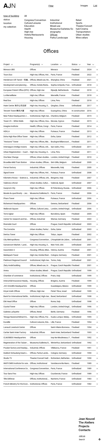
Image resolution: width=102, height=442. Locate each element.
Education (29, 25)
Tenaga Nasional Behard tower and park (16, 317)
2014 (89, 126)
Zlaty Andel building (11, 265)
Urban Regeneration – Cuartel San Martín (16, 152)
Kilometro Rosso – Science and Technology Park (16, 177)
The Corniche (9, 229)
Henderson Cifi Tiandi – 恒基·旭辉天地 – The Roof (16, 79)
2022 (89, 74)
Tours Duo (7, 74)
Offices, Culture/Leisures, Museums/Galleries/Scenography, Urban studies (40, 208)
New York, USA (57, 244)
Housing (28, 37)
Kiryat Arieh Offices (11, 291)
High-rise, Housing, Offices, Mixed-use (40, 105)
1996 (89, 306)
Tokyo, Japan (56, 234)
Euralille (6, 322)
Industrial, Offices (37, 167)
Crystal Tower (9, 306)
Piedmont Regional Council (15, 260)
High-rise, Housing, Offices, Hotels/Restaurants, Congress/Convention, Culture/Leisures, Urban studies (40, 152)
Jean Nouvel (87, 419)
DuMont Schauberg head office (16, 353)
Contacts (84, 430)
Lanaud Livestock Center (14, 327)
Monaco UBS (9, 69)
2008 (89, 172)
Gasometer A (9, 250)
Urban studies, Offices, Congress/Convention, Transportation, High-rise (40, 162)
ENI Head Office (10, 301)
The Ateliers (86, 422)
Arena (6, 270)
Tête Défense (8, 378)
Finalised (75, 69)
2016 (89, 110)
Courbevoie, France (59, 373)
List (95, 5)
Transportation (83, 31)
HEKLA (6, 131)
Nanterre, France (58, 378)
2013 (89, 131)
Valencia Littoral (10, 183)
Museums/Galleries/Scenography (61, 30)
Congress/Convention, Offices (40, 368)
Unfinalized (76, 85)
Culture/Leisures (32, 23)
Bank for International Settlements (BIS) (16, 296)
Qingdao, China (57, 105)
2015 (89, 116)
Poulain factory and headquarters (16, 347)
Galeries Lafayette (11, 311)
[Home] (9, 4)
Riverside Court (10, 224)
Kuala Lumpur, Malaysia (61, 317)
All (25, 15)
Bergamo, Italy (57, 177)
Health (27, 28)
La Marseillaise (9, 95)
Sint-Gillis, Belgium (59, 162)
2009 (89, 162)
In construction (78, 110)
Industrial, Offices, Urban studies (40, 177)
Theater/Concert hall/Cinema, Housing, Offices (40, 358)
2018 (89, 85)
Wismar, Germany (58, 219)
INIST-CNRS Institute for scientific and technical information (16, 363)
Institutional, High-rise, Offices (40, 116)
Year (90, 64)
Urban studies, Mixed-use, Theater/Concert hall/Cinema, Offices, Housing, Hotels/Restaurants (40, 270)
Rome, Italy (55, 301)
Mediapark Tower (10, 255)
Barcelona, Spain (58, 213)
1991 (89, 347)
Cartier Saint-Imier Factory (14, 332)
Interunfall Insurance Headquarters (16, 280)
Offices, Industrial (37, 219)
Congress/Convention (35, 20)
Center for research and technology (16, 219)
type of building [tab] (11, 15)
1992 (89, 337)
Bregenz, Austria (58, 280)
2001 (89, 239)
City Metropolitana (11, 239)
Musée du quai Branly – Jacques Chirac (16, 193)
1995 (89, 317)
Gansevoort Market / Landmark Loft (16, 244)
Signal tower (8, 172)
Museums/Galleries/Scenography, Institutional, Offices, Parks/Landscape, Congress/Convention (40, 193)
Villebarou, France (58, 347)
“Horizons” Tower (10, 141)
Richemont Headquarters (14, 203)
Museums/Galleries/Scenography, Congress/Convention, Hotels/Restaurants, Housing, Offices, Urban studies (40, 342)
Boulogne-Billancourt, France (61, 141)
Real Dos (7, 100)
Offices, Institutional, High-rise (40, 378)
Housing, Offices (37, 280)
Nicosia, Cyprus (57, 121)
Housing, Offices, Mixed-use (40, 250)
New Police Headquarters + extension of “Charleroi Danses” (16, 116)
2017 (89, 105)
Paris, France (56, 74)
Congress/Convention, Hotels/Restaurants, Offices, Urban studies (40, 239)
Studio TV (7, 358)
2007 (89, 177)
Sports (79, 23)
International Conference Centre (16, 368)
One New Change (10, 157)
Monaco (54, 69)
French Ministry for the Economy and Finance (16, 384)
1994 (89, 322)
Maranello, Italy (57, 167)
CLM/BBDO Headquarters (14, 337)
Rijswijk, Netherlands (60, 90)
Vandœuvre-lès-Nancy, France (61, 363)
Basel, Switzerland (59, 296)
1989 (89, 363)
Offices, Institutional (38, 363)
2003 (89, 219)
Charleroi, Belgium (58, 116)
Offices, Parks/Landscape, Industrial (40, 353)
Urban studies (83, 34)
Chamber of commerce (13, 275)
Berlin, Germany (57, 311)
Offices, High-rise (37, 90)
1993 (89, 332)
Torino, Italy (56, 260)
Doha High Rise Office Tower (15, 136)
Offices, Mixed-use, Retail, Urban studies (40, 79)
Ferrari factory (9, 167)
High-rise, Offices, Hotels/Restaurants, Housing (40, 172)
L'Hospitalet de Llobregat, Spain (61, 239)
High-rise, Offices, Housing (40, 121)
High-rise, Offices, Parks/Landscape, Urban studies (40, 317)
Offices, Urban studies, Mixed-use (40, 157)
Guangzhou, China (59, 110)
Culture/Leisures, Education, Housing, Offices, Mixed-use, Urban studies (40, 322)
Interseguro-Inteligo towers (15, 146)
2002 (89, 234)
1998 (89, 296)
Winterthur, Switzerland (61, 342)
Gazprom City (9, 188)
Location (56, 64)
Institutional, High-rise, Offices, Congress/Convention (40, 260)
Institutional (56, 23)
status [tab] (6, 19)
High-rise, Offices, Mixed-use (40, 141)
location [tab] (7, 23)
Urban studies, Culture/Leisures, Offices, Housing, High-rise (40, 183)
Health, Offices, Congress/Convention (40, 126)
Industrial (55, 20)
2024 (89, 69)
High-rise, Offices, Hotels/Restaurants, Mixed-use (40, 74)
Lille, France (56, 322)
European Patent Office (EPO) (16, 90)
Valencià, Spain (57, 183)
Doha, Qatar (56, 136)
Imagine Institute (10, 126)
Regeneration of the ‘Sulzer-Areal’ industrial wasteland (16, 342)
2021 (89, 79)
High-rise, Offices (37, 95)
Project (8, 64)
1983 (89, 378)
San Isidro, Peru (57, 146)
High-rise (28, 31)
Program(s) (36, 64)
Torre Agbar (8, 213)
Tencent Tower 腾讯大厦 (13, 110)
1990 (89, 353)
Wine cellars (82, 37)
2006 (89, 188)
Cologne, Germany (59, 255)
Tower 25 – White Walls (13, 121)
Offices (53, 34)
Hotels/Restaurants (34, 34)
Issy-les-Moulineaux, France (61, 337)
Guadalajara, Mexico (59, 286)
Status (76, 64)
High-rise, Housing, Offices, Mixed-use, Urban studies (40, 244)
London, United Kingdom (61, 157)
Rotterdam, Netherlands (61, 358)
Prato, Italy (55, 275)
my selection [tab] (9, 26)
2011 (89, 141)
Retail (79, 20)
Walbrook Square (10, 208)
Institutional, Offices (38, 275)
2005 (89, 213)
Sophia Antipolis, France (61, 85)
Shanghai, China (58, 79)
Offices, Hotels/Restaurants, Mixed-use (40, 85)
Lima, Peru (55, 100)
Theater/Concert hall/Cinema (84, 27)
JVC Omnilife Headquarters (15, 286)
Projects (84, 426)
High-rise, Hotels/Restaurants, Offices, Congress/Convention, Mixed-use (40, 255)
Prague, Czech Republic (61, 224)
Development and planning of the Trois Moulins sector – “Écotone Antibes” (16, 85)
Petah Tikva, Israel (59, 291)
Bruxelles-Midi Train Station (15, 162)
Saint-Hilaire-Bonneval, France (61, 327)
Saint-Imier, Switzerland (61, 332)
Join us (82, 436)
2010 (89, 157)
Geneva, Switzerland (59, 203)
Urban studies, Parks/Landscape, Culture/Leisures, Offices (40, 229)
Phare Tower (8, 198)
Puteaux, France (58, 131)
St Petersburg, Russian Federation (61, 188)
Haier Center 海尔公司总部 (14, 105)
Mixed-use (55, 25)
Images (84, 5)
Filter (51, 5)
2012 (89, 136)
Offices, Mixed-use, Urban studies (40, 265)
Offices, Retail (36, 311)
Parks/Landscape (59, 37)
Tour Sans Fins (9, 373)
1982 (89, 384)
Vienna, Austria (57, 250)
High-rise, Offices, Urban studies (40, 146)
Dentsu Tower (9, 234)
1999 (89, 270)
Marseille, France (58, 95)
